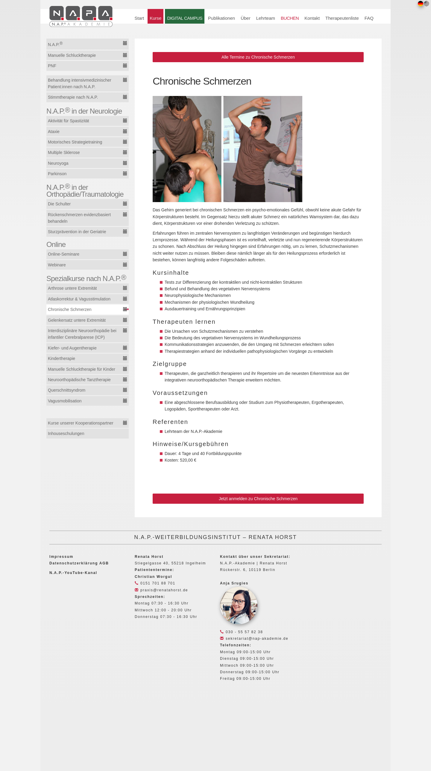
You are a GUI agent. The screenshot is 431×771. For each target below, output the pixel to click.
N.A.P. (55, 44)
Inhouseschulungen (66, 433)
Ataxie (54, 131)
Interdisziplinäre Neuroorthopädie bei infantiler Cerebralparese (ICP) (82, 334)
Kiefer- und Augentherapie (72, 348)
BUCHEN (290, 18)
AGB (104, 563)
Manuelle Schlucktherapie (72, 55)
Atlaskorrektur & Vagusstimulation (79, 299)
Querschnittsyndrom (66, 390)
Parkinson (57, 173)
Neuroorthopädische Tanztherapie (79, 379)
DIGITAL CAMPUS (184, 18)
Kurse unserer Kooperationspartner (80, 423)
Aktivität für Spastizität (68, 120)
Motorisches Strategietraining (75, 142)
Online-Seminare (63, 254)
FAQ (369, 18)
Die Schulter (59, 203)
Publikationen (221, 18)
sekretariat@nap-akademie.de (254, 638)
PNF (52, 65)
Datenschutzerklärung (73, 563)
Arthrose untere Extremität (72, 288)
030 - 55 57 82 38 (241, 632)
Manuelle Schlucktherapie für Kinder (81, 369)
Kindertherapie (61, 358)
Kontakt (312, 18)
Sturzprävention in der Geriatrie (77, 231)
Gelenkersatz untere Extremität (77, 320)
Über (246, 18)
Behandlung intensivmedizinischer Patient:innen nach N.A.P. (79, 83)
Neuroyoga (58, 163)
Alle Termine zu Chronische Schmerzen (258, 57)
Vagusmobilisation (65, 401)
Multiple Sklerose (64, 152)
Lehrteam (265, 18)
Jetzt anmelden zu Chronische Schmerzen (258, 498)
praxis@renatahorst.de (161, 590)
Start (139, 18)
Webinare (57, 264)
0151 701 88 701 (155, 583)
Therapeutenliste (342, 18)
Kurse (155, 18)
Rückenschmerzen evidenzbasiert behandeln (79, 218)
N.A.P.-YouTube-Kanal (73, 573)
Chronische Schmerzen (70, 309)
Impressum (61, 557)
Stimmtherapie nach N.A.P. (73, 97)
